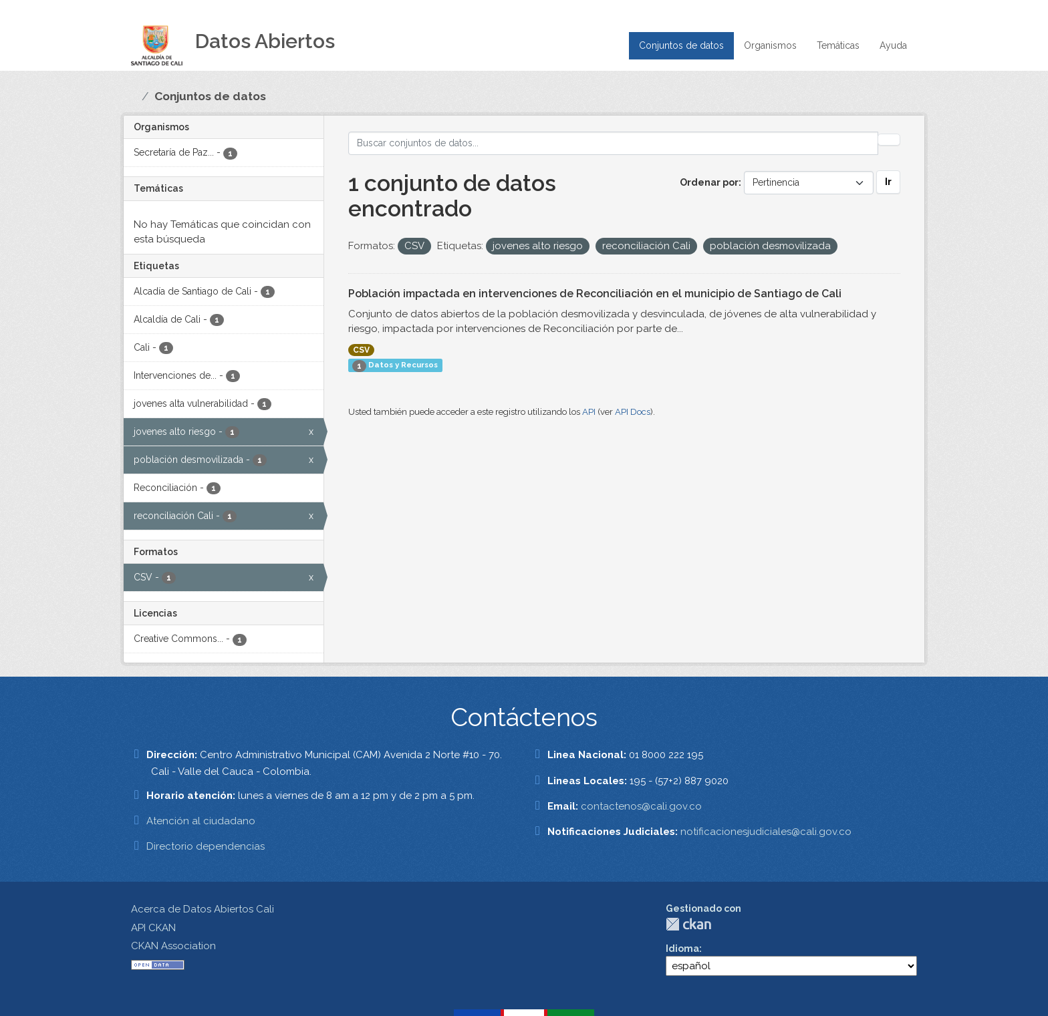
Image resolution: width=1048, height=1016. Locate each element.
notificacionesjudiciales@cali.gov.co (766, 832)
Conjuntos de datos (681, 45)
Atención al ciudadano (200, 821)
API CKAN (153, 928)
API (589, 412)
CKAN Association (173, 946)
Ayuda (893, 45)
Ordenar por (709, 182)
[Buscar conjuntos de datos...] (613, 143)
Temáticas (838, 45)
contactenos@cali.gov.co (641, 806)
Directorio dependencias (205, 846)
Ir (888, 181)
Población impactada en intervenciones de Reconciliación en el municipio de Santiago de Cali (594, 293)
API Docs (632, 412)
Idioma (682, 948)
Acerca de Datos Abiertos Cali (202, 909)
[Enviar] (889, 140)
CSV (361, 350)
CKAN (688, 924)
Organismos (770, 45)
